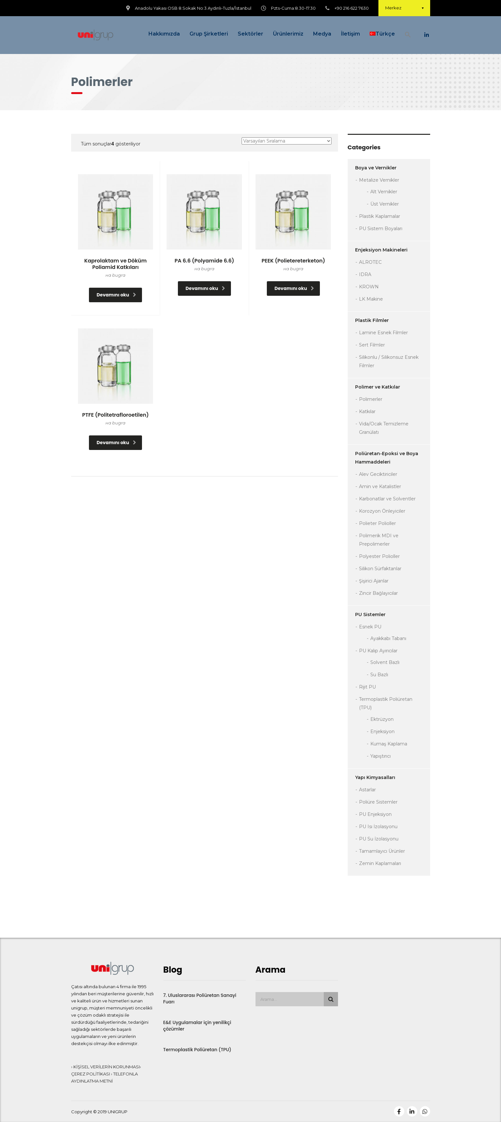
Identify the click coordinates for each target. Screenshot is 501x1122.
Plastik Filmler (372, 320)
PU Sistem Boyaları (380, 228)
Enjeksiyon (382, 731)
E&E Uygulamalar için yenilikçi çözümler (197, 1025)
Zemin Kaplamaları (380, 863)
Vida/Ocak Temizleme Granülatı (383, 428)
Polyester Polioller (379, 556)
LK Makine (371, 299)
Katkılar (367, 411)
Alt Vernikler (383, 192)
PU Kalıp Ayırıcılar (378, 651)
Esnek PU (370, 627)
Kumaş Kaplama (388, 744)
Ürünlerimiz (288, 34)
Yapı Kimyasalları (375, 777)
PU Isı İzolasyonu (378, 826)
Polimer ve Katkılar (377, 387)
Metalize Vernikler (379, 180)
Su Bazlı (379, 675)
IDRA (365, 274)
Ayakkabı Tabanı (388, 638)
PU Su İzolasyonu (378, 839)
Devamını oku (116, 295)
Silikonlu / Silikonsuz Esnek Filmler (389, 361)
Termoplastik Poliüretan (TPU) (385, 703)
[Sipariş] (287, 140)
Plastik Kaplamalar (379, 216)
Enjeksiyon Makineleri (381, 250)
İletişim (350, 34)
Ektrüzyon (382, 719)
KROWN (369, 287)
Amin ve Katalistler (380, 486)
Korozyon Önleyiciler (382, 511)
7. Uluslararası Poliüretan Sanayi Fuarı (199, 998)
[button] (408, 35)
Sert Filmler (372, 345)
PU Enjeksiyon (375, 814)
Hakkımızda (164, 34)
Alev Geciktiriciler (378, 474)
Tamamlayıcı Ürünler (382, 851)
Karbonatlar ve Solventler (387, 499)
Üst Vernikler (384, 204)
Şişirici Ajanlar (373, 581)
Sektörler (250, 34)
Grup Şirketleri (209, 34)
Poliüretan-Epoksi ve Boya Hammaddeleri (386, 458)
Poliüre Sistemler (378, 802)
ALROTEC (370, 262)
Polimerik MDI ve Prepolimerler (378, 540)
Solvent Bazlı (384, 662)
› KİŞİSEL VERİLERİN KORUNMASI (105, 1066)
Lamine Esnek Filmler (383, 333)
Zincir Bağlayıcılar (378, 593)
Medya (322, 34)
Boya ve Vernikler (376, 168)
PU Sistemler (370, 614)
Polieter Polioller (377, 523)
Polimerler (370, 399)
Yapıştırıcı (380, 756)
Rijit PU (367, 687)
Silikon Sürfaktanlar (380, 569)
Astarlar (367, 790)
